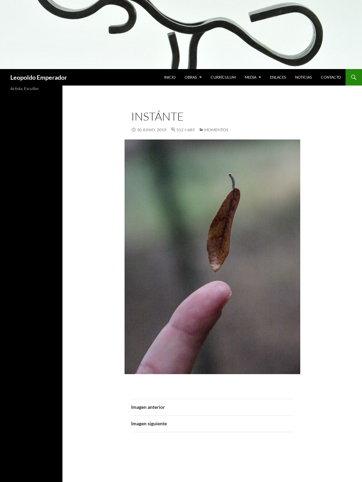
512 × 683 (185, 129)
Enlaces (278, 77)
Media (250, 77)
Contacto (331, 77)
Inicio (170, 77)
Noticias (303, 77)
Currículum (223, 77)
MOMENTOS (216, 129)
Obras (191, 77)
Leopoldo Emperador (38, 77)
